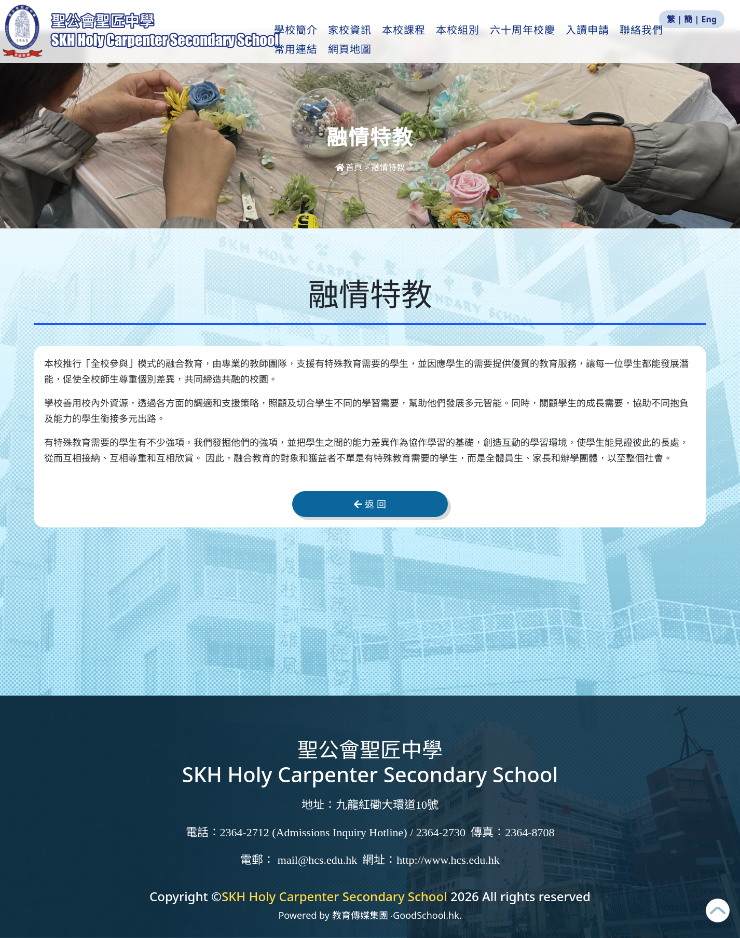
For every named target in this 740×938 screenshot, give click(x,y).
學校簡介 (300, 42)
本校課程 (408, 42)
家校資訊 (354, 42)
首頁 (349, 167)
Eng (709, 19)
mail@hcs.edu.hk (317, 859)
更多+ (695, 42)
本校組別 (462, 42)
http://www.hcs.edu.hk (447, 859)
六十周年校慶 (527, 42)
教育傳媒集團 (360, 915)
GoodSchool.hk (426, 915)
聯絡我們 (646, 42)
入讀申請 (592, 42)
